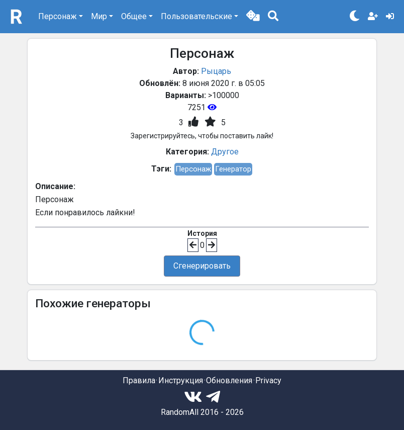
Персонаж (193, 169)
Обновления (229, 380)
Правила (139, 380)
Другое (225, 151)
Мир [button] (99, 16)
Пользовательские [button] (196, 16)
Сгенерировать (202, 266)
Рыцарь (216, 71)
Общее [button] (134, 16)
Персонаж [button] (57, 16)
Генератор (233, 169)
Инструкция (180, 380)
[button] (253, 17)
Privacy (268, 380)
